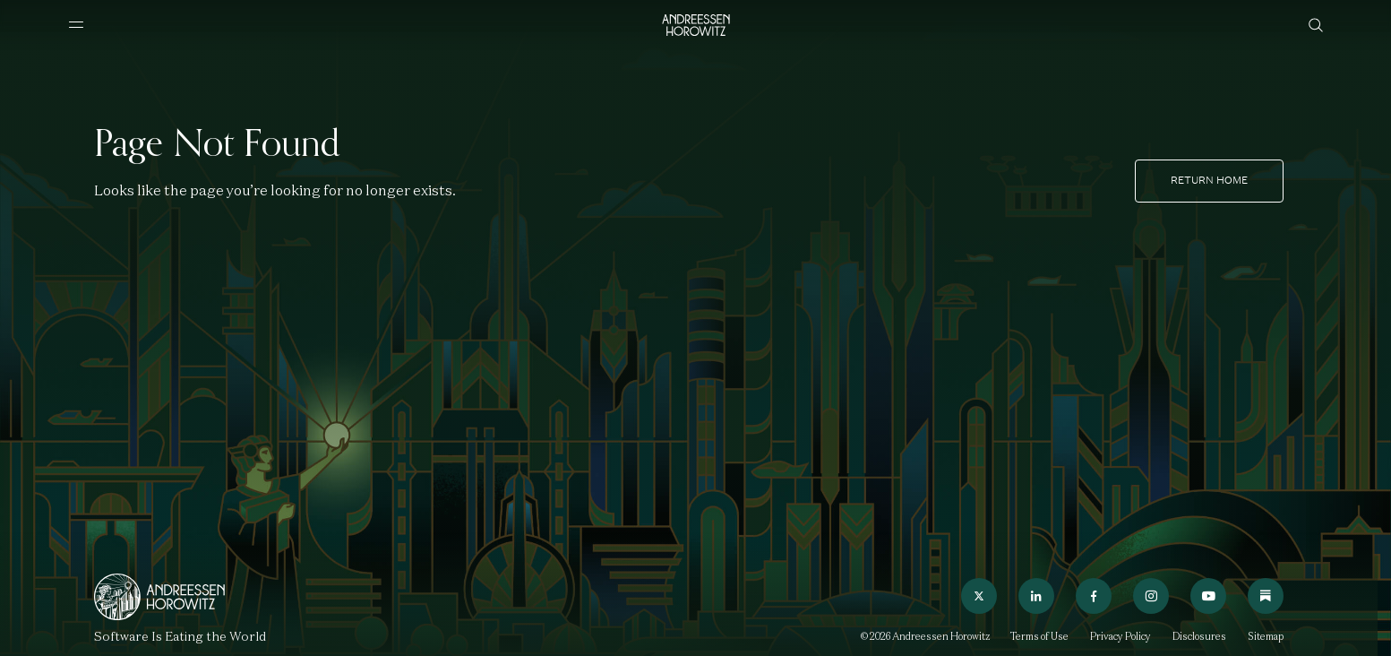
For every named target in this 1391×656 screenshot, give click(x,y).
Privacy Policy (1120, 636)
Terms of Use (1039, 636)
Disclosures (1199, 636)
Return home (1209, 180)
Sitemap (1266, 636)
